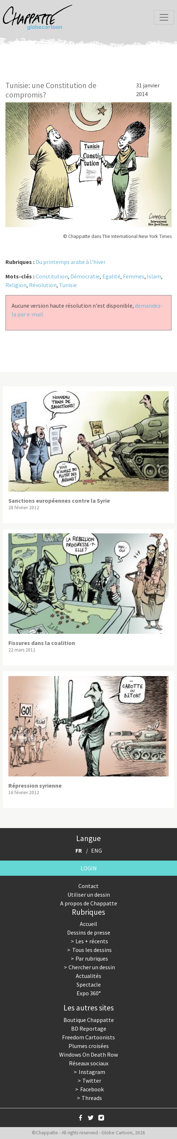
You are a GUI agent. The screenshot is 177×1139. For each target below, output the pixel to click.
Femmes (133, 276)
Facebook (92, 1089)
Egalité (111, 276)
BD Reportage (88, 1028)
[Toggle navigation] (164, 17)
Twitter (91, 1080)
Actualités (88, 975)
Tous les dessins (92, 949)
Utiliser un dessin (88, 894)
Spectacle (89, 984)
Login (89, 868)
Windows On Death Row (88, 1054)
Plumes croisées (89, 1045)
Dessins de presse (88, 932)
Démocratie (85, 276)
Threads (92, 1097)
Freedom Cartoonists (88, 1037)
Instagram (92, 1071)
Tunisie (68, 285)
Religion (15, 285)
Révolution (43, 285)
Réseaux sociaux (88, 1063)
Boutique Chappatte (88, 1019)
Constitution (52, 276)
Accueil (88, 923)
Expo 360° (89, 993)
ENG (96, 850)
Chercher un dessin (92, 967)
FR (78, 850)
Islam (154, 276)
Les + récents (91, 941)
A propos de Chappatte (88, 903)
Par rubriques (91, 958)
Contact (88, 885)
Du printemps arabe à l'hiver (71, 261)
